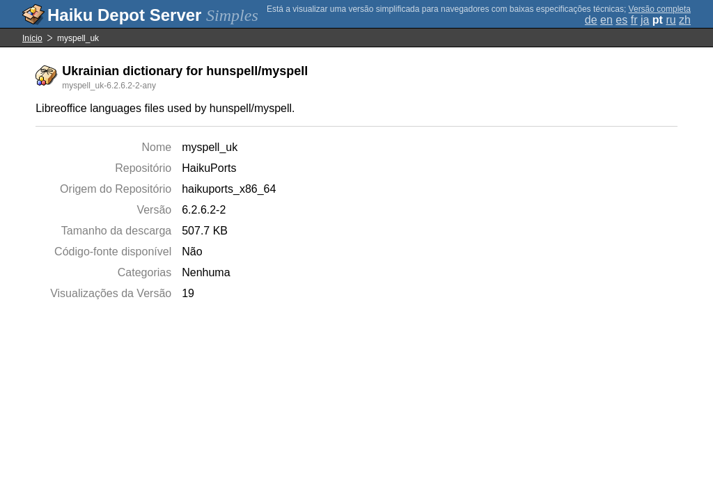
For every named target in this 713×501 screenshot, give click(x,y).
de (591, 20)
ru (670, 20)
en (606, 20)
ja (645, 20)
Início (32, 38)
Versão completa (660, 9)
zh (685, 20)
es (621, 20)
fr (634, 20)
